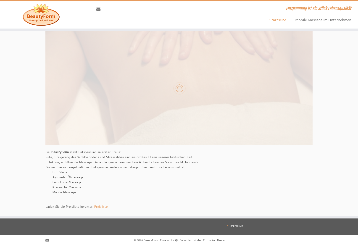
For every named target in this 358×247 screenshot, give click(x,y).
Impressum (236, 226)
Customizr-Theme (214, 240)
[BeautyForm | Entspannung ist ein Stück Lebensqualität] (41, 14)
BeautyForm (151, 240)
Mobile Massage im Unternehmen (323, 19)
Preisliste (101, 206)
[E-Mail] (99, 9)
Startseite (277, 19)
